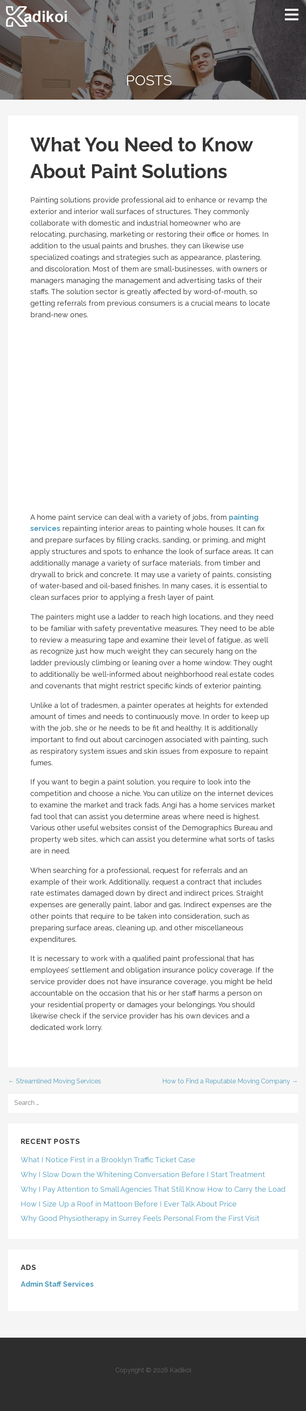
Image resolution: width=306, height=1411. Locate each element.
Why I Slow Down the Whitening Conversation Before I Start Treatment (143, 1174)
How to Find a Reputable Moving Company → (230, 1081)
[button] (294, 14)
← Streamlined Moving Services (54, 1081)
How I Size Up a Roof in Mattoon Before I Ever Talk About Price (129, 1204)
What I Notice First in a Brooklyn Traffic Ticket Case (108, 1160)
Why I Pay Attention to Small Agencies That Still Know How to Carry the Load (153, 1189)
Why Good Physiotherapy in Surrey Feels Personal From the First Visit (140, 1218)
